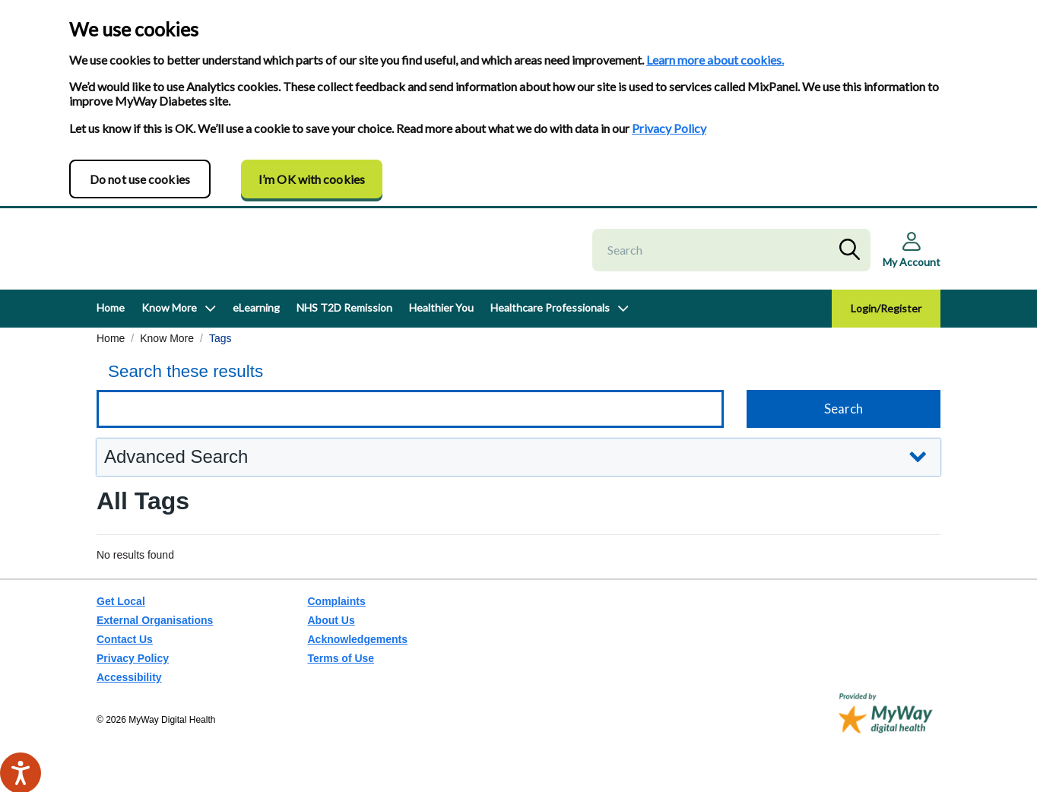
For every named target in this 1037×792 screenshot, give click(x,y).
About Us (331, 620)
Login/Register (886, 322)
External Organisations (155, 620)
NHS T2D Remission (344, 321)
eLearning (256, 321)
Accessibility (129, 677)
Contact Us (125, 639)
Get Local (121, 601)
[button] (518, 471)
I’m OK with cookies (311, 179)
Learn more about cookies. (715, 59)
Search (853, 257)
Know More (169, 321)
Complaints (337, 601)
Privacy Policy (669, 128)
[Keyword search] (410, 423)
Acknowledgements (358, 639)
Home (111, 321)
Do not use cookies (140, 179)
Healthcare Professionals (550, 321)
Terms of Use (341, 658)
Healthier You (441, 321)
